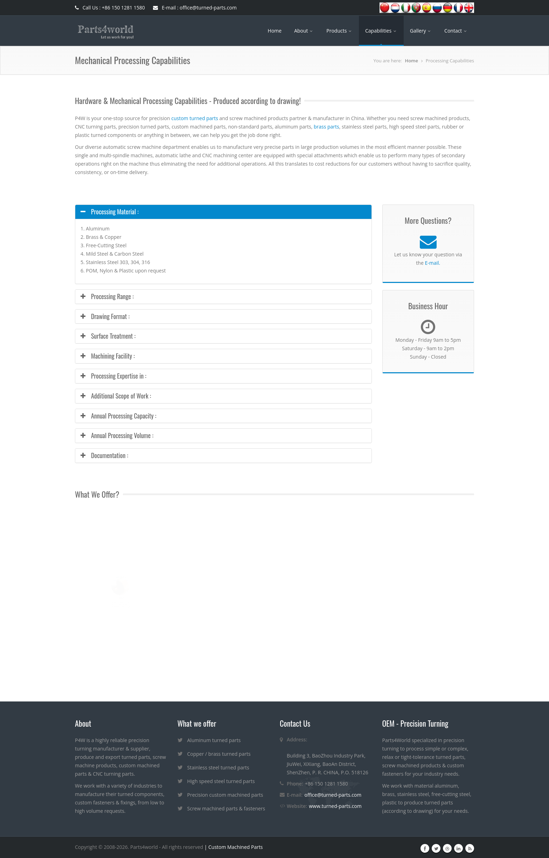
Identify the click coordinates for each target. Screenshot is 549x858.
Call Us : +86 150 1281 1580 (110, 7)
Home (275, 30)
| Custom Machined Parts (233, 847)
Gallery (421, 30)
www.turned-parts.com (335, 806)
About (304, 30)
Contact (456, 30)
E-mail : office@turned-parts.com (194, 7)
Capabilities (381, 30)
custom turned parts (194, 118)
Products (339, 30)
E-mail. (432, 263)
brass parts (326, 126)
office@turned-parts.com (332, 794)
